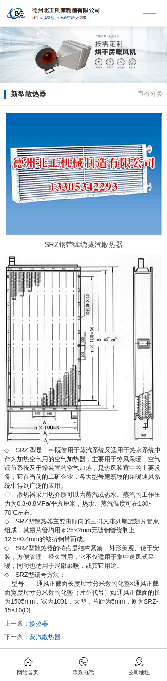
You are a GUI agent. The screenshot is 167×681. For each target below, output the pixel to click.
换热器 (38, 623)
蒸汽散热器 (45, 636)
